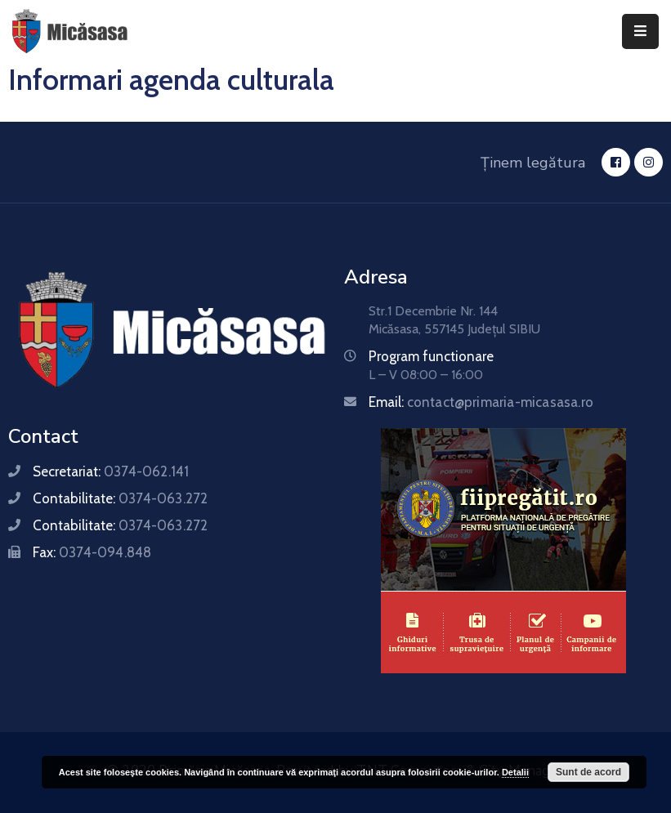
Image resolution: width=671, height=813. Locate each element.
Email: (481, 402)
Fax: (92, 552)
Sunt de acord (588, 772)
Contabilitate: (120, 498)
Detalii (515, 772)
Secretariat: (111, 471)
